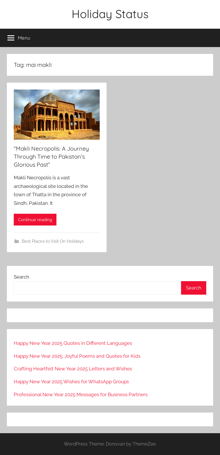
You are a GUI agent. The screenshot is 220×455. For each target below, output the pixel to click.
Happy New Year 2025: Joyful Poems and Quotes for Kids (77, 356)
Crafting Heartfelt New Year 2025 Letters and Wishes (73, 369)
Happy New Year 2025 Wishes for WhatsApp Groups (71, 381)
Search (21, 277)
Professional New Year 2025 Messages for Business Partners (81, 394)
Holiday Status (110, 14)
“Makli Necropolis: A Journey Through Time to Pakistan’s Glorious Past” (51, 156)
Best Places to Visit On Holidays (53, 241)
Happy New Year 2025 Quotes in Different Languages (73, 343)
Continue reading (35, 219)
